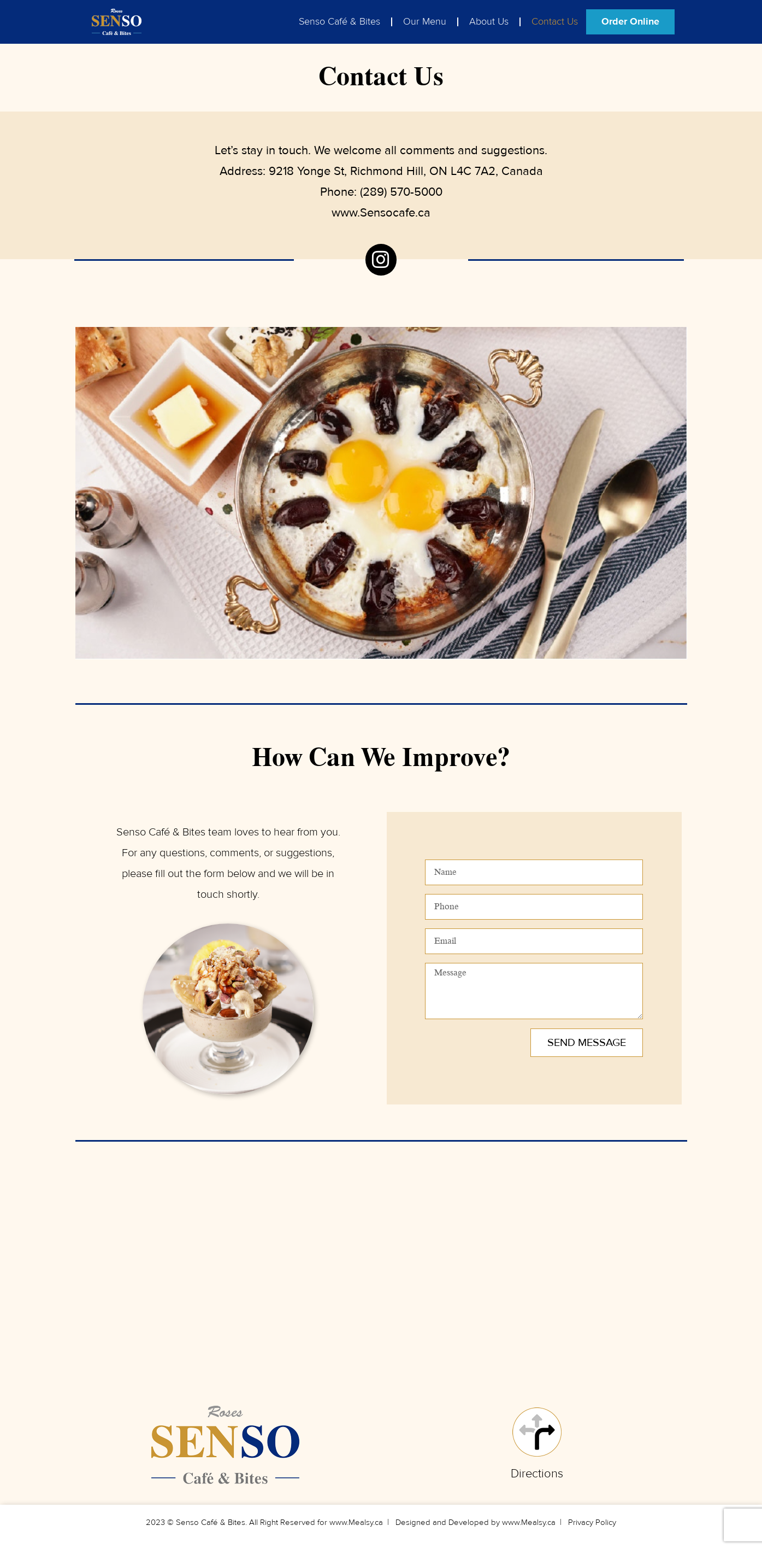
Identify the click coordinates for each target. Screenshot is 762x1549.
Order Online (630, 21)
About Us (489, 21)
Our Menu (424, 21)
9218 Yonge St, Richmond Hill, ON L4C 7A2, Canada (406, 171)
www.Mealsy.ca (356, 1522)
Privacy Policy (592, 1522)
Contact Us (554, 21)
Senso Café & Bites (339, 21)
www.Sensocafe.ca (381, 212)
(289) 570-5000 (401, 192)
